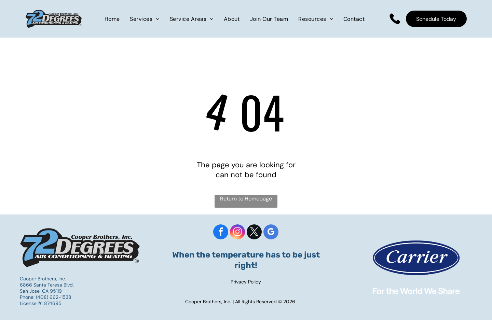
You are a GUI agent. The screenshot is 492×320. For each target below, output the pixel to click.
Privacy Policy (246, 282)
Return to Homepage (246, 198)
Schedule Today (436, 19)
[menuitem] (112, 18)
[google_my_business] (270, 232)
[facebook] (220, 232)
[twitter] (254, 232)
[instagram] (237, 232)
